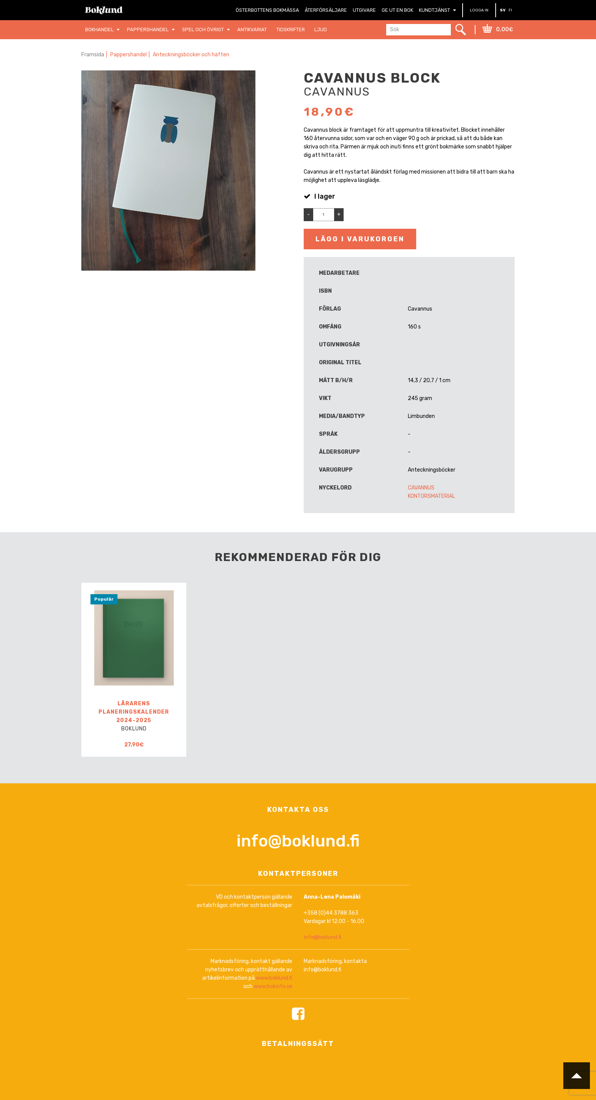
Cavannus (421, 488)
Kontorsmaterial (431, 496)
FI (510, 10)
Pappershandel (128, 54)
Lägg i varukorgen (359, 239)
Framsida (92, 54)
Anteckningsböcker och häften (191, 54)
